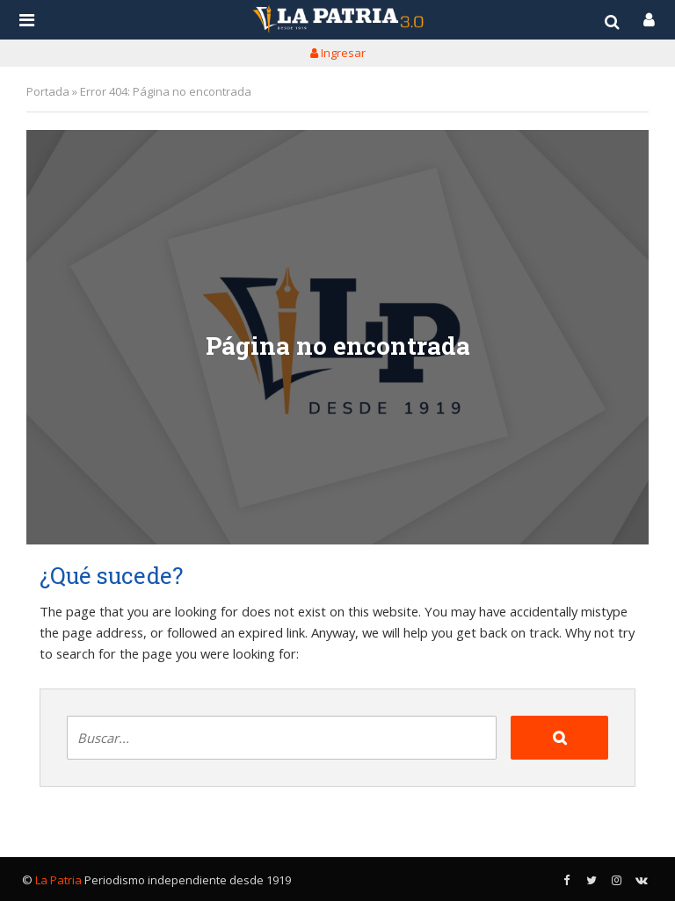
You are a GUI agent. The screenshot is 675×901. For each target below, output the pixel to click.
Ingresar (338, 53)
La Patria (58, 880)
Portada (47, 91)
